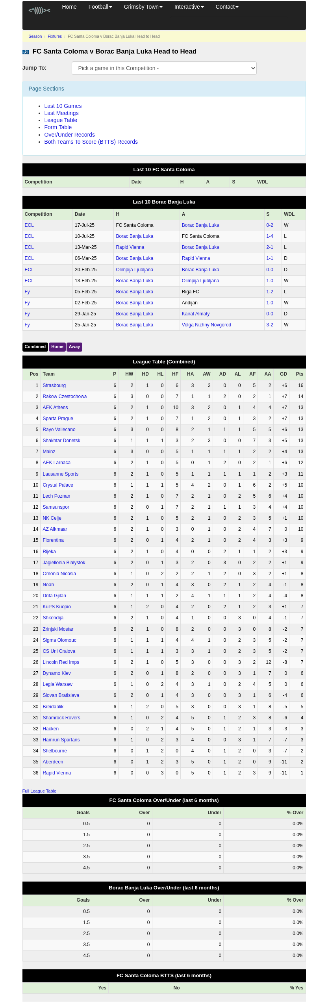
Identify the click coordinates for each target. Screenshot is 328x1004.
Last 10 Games (63, 106)
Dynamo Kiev (56, 673)
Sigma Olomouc (59, 640)
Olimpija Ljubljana (134, 269)
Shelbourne (55, 751)
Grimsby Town (143, 7)
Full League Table (39, 791)
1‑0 (270, 280)
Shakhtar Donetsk (61, 440)
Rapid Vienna (130, 247)
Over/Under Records (69, 135)
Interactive (189, 7)
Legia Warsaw (57, 684)
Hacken (51, 729)
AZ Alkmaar (55, 529)
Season (35, 36)
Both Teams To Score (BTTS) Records (91, 142)
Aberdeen (53, 762)
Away (74, 346)
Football (100, 7)
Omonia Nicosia (59, 573)
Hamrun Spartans (61, 740)
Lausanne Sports (60, 474)
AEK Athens (55, 407)
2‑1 (270, 247)
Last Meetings (61, 113)
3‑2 (270, 325)
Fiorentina (53, 540)
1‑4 (270, 236)
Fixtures (55, 36)
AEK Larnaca (56, 462)
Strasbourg (54, 385)
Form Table (58, 127)
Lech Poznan (56, 496)
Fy (27, 292)
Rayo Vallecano (59, 429)
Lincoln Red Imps (61, 662)
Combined (35, 346)
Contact (227, 7)
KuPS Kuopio (56, 606)
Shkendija (53, 618)
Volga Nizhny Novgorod (206, 325)
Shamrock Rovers (61, 718)
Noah (48, 584)
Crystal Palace (58, 485)
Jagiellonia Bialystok (64, 562)
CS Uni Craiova (59, 651)
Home (69, 7)
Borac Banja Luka (200, 225)
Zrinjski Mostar (58, 629)
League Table (61, 120)
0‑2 (270, 225)
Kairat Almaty (196, 314)
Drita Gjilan (54, 595)
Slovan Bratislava (61, 695)
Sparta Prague (58, 418)
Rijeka (49, 551)
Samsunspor (56, 507)
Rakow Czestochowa (65, 396)
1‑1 (270, 258)
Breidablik (53, 706)
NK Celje (52, 518)
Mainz (49, 451)
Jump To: (34, 68)
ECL (29, 225)
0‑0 (270, 269)
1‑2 (270, 292)
